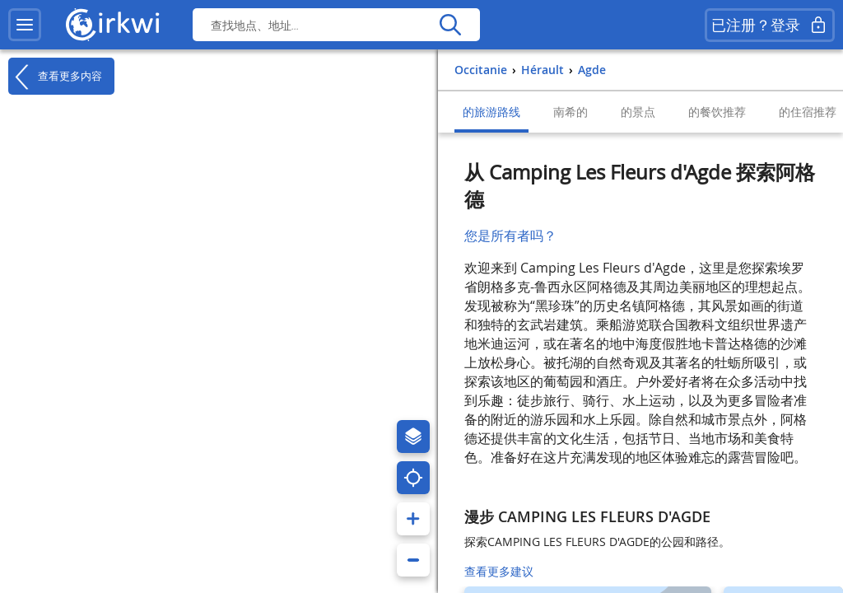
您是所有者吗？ (510, 235)
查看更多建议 (498, 571)
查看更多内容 (55, 76)
